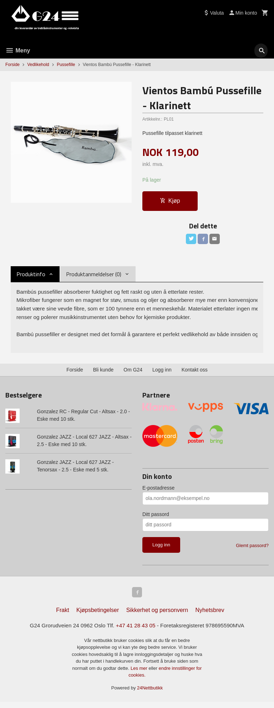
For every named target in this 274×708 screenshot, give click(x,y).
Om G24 (132, 374)
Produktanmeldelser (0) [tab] (93, 275)
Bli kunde (103, 374)
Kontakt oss (195, 374)
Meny (17, 50)
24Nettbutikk (150, 694)
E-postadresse (158, 492)
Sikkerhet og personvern (157, 616)
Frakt (62, 616)
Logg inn (162, 374)
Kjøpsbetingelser (97, 616)
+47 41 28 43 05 (135, 631)
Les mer (140, 674)
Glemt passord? (252, 549)
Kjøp (170, 201)
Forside (12, 64)
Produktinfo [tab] (30, 275)
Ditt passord (155, 518)
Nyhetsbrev (210, 616)
